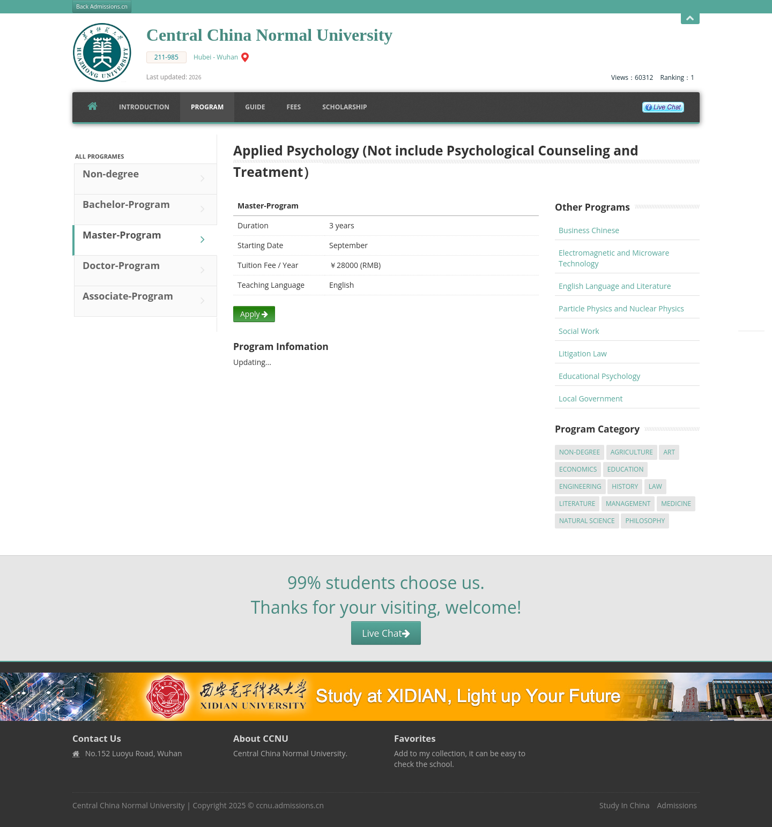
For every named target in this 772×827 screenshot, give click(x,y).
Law (655, 486)
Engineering (580, 486)
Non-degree (146, 178)
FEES (294, 106)
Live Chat (386, 633)
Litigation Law (583, 353)
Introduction (144, 106)
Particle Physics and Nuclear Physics (621, 308)
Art (669, 452)
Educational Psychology (599, 376)
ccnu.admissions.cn (290, 805)
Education (625, 469)
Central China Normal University (128, 805)
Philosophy (645, 520)
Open (690, 18)
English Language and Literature (615, 286)
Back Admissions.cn (102, 6)
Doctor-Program (146, 270)
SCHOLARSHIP (344, 106)
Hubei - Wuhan (216, 57)
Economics (578, 469)
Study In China (624, 805)
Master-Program (146, 239)
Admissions (677, 805)
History (625, 486)
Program (207, 106)
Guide (255, 106)
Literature (577, 503)
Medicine (676, 503)
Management (628, 503)
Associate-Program (146, 300)
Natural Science (587, 520)
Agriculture (632, 452)
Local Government (591, 398)
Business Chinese (589, 230)
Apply (254, 314)
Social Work (579, 331)
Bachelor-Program (146, 209)
